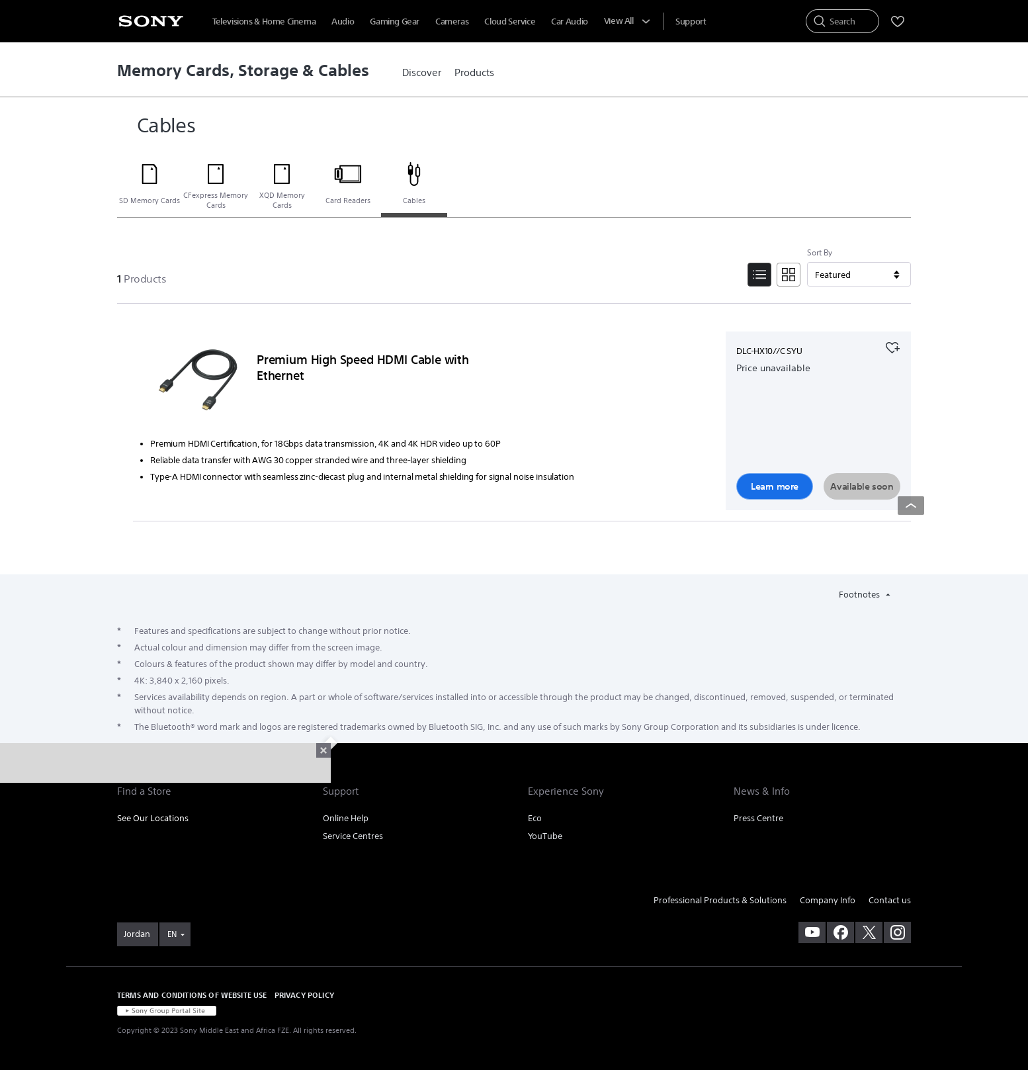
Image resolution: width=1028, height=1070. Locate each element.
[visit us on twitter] (868, 932)
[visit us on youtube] (812, 932)
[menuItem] (690, 21)
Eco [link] (535, 818)
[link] (422, 73)
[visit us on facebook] (840, 932)
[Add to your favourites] (892, 346)
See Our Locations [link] (153, 818)
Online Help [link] (345, 818)
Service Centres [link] (353, 836)
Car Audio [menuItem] (569, 21)
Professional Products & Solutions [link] (720, 900)
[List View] (759, 275)
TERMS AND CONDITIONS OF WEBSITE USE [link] (192, 995)
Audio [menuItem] (342, 21)
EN (172, 934)
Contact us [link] (890, 900)
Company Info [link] (827, 900)
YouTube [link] (545, 836)
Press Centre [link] (758, 818)
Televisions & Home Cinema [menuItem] (264, 21)
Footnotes (860, 594)
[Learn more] (197, 383)
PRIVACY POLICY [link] (304, 995)
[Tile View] (788, 275)
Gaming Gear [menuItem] (394, 21)
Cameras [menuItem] (451, 21)
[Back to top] (911, 505)
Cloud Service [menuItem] (509, 21)
